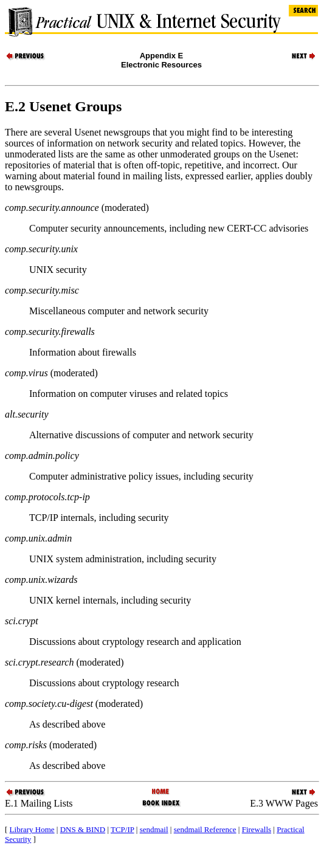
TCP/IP (122, 829)
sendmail (154, 829)
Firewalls (256, 829)
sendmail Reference (205, 829)
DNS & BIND (82, 829)
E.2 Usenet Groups (63, 106)
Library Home (32, 829)
